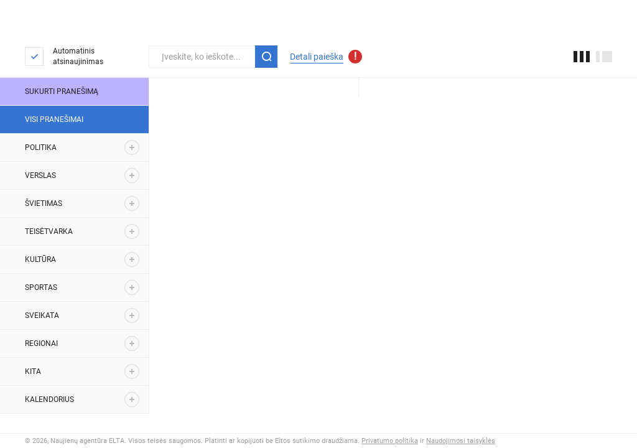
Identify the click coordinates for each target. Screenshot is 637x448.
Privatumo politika (389, 441)
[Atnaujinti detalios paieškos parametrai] (355, 56)
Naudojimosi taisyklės (460, 441)
